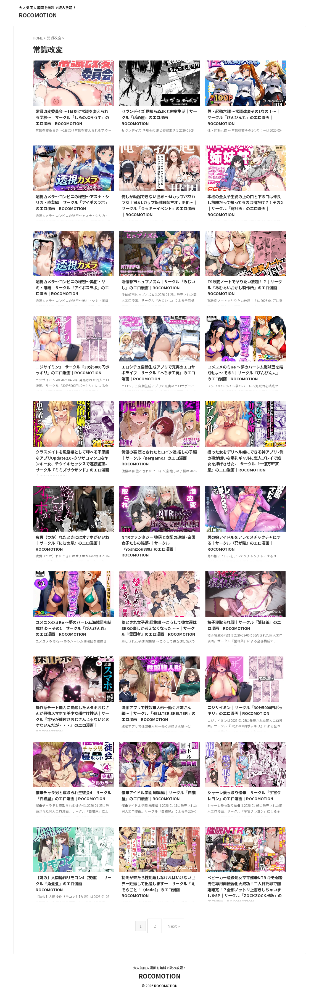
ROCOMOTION (38, 15)
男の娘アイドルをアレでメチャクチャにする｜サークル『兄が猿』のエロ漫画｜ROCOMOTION (244, 543)
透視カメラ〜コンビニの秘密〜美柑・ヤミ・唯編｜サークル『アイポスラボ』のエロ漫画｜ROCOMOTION (72, 287)
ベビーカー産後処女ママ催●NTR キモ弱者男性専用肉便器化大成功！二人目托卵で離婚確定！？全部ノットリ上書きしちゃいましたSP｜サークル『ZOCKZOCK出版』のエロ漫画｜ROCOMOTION (245, 889)
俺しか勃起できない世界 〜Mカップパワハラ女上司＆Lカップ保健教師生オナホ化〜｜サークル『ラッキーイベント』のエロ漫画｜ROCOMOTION (159, 205)
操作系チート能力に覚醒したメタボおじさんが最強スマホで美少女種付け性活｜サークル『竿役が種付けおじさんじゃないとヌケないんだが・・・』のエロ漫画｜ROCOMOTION (72, 719)
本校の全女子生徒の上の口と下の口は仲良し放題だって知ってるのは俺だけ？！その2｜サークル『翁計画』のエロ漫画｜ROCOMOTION (245, 205)
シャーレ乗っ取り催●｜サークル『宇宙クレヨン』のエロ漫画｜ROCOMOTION (244, 795)
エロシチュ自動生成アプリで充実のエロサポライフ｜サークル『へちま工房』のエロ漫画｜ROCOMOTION (158, 372)
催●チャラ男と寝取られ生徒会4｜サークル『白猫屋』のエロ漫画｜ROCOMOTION (73, 795)
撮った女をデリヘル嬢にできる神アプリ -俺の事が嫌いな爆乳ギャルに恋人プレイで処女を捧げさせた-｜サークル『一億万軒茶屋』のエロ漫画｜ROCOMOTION (245, 461)
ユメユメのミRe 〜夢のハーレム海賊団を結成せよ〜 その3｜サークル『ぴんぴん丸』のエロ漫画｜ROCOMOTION (245, 372)
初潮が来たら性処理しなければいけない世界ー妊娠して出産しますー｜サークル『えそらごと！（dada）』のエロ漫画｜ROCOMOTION (158, 886)
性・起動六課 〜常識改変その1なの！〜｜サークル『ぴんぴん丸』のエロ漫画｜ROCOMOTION (243, 117)
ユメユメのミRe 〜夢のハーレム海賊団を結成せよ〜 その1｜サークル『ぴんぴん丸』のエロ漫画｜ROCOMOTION (73, 628)
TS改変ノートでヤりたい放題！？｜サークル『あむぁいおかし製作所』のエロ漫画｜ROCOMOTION (244, 287)
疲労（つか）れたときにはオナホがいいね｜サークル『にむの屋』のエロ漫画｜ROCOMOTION (72, 543)
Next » (172, 924)
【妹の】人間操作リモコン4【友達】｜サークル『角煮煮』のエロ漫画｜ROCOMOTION (73, 883)
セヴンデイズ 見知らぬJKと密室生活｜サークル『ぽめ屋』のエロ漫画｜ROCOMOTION (159, 117)
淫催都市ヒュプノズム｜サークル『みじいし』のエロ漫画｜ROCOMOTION (158, 284)
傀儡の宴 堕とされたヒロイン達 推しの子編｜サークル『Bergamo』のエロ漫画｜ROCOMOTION (159, 457)
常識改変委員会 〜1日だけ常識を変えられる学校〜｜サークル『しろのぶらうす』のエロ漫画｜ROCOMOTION (72, 117)
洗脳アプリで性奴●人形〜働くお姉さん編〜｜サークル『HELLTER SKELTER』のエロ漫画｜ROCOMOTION (159, 713)
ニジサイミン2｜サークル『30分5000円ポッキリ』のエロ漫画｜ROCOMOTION (72, 370)
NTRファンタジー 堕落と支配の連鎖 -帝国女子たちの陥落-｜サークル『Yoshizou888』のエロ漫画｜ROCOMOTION (158, 546)
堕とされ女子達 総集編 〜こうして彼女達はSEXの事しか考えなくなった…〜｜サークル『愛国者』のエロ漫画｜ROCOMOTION (159, 628)
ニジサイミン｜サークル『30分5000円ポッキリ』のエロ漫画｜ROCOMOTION (245, 710)
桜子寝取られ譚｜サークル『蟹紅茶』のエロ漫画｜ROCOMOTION (244, 625)
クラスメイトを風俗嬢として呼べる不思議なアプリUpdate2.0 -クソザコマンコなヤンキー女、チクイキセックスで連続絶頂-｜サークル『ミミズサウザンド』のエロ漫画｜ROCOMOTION (73, 463)
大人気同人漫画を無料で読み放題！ (159, 963)
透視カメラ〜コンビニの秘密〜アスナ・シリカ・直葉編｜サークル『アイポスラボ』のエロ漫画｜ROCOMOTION (72, 202)
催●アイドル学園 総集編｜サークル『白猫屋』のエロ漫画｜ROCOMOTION (159, 795)
